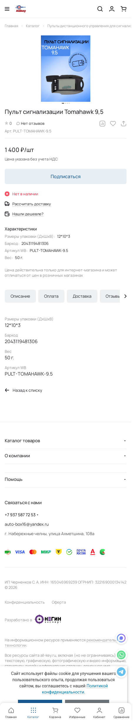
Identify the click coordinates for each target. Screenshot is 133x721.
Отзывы (113, 296)
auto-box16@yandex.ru (27, 524)
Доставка (82, 296)
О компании (17, 456)
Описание (20, 296)
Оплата (51, 296)
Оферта (59, 602)
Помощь (13, 479)
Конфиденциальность (25, 602)
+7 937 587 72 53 (20, 514)
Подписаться (66, 176)
